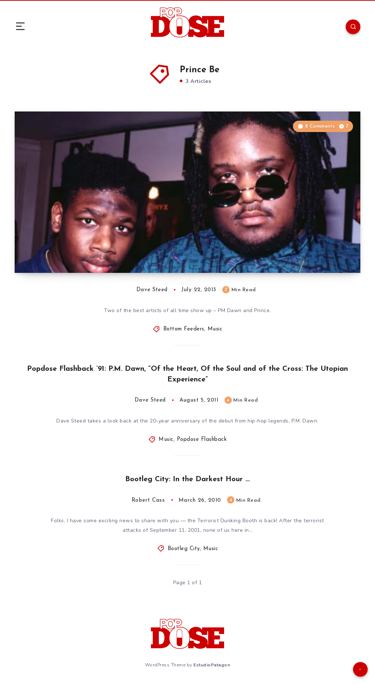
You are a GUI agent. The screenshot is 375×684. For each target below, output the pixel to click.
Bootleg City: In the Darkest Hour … (187, 479)
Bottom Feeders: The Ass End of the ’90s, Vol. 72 (118, 251)
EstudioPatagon (211, 665)
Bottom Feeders (183, 329)
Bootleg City (184, 549)
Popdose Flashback (202, 439)
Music (215, 329)
